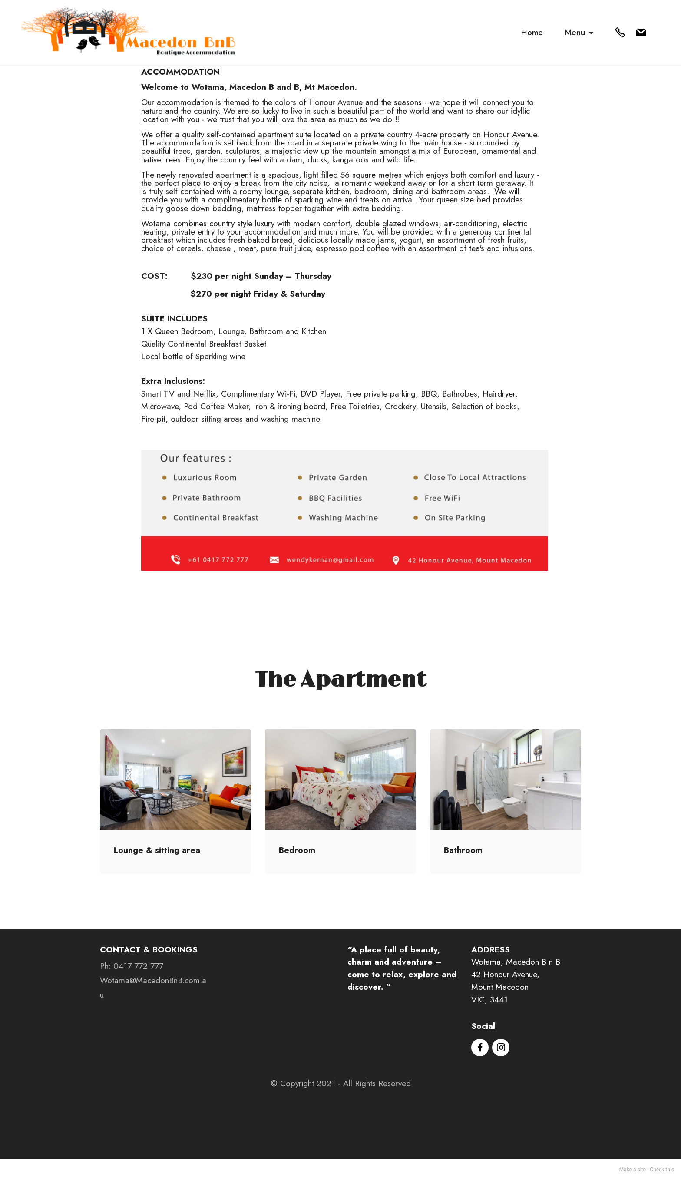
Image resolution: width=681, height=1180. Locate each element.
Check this (662, 1170)
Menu (575, 32)
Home (532, 32)
